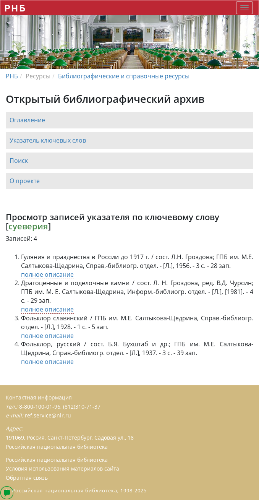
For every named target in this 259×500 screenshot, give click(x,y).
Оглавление (27, 120)
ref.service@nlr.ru (48, 415)
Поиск (19, 160)
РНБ (15, 7)
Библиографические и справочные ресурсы (123, 76)
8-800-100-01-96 (39, 406)
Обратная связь (27, 477)
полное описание (47, 274)
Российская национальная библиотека (57, 459)
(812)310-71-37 (81, 406)
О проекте (25, 181)
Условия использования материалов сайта (62, 468)
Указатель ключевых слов (48, 140)
